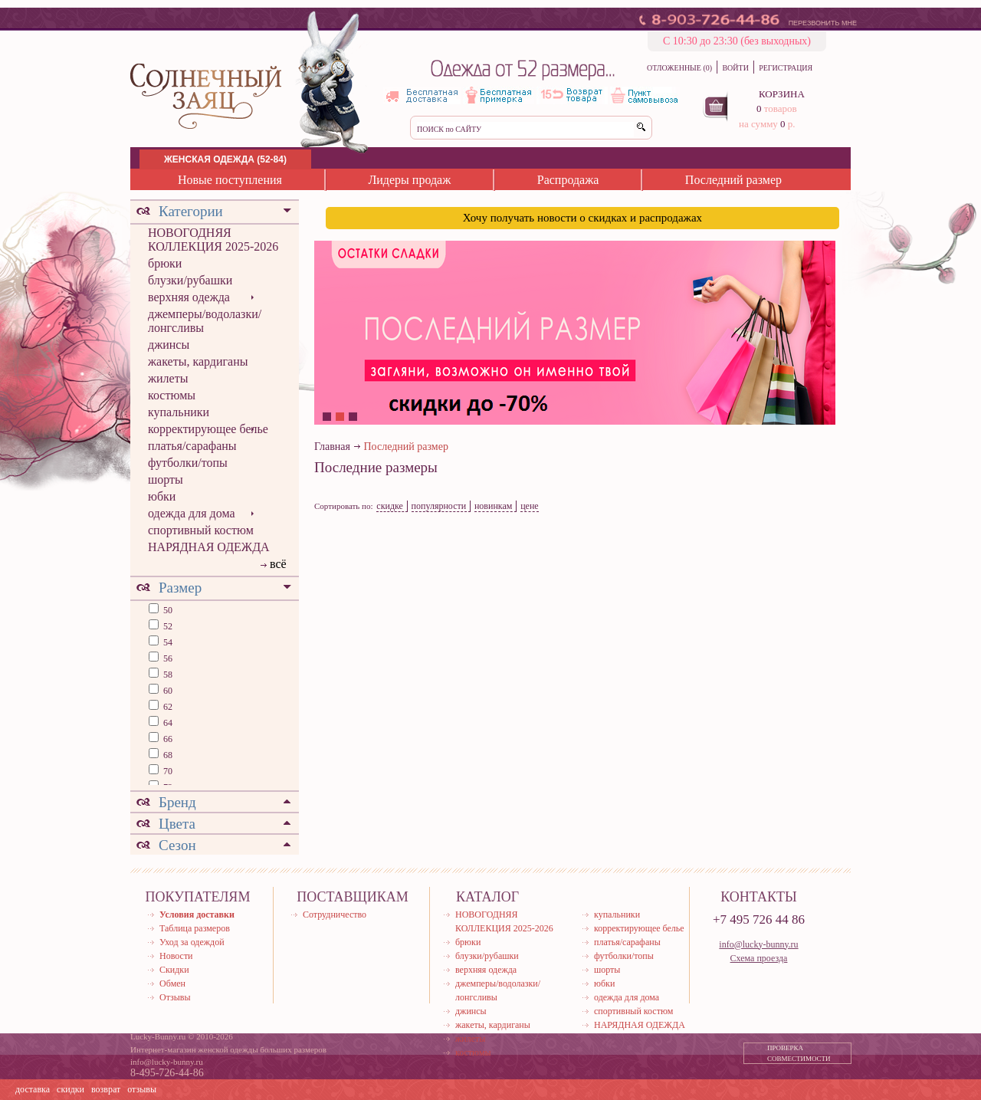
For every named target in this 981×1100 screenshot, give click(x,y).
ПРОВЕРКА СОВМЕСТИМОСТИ (799, 1053)
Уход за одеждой (192, 942)
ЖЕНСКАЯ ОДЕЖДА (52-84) (225, 159)
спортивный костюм (201, 530)
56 (166, 658)
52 (166, 626)
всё (278, 563)
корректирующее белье (208, 428)
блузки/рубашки (190, 280)
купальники (178, 412)
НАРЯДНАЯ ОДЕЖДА (209, 546)
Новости (176, 956)
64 (166, 722)
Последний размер (733, 179)
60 (166, 690)
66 (166, 739)
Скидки (174, 969)
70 (166, 771)
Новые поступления (230, 179)
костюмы (171, 395)
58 (166, 674)
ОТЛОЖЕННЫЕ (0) (679, 68)
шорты (165, 479)
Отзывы (175, 997)
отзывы (141, 1089)
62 (166, 706)
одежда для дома (191, 513)
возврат (105, 1089)
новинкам (493, 506)
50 (166, 610)
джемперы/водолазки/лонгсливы (204, 320)
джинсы (168, 344)
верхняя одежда (189, 297)
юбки (162, 496)
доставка (32, 1089)
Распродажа (568, 179)
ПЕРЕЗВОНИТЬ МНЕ (823, 23)
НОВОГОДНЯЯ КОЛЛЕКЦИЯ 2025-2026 (213, 239)
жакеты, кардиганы (198, 361)
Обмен (172, 983)
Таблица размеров (194, 928)
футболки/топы (188, 462)
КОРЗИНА (782, 94)
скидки (70, 1089)
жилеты (168, 378)
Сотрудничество (334, 914)
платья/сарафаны (192, 445)
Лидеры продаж (409, 179)
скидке (389, 506)
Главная (332, 446)
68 (166, 755)
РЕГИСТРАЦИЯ (785, 68)
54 (166, 642)
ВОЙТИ (735, 68)
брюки (165, 263)
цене (529, 506)
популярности (439, 506)
